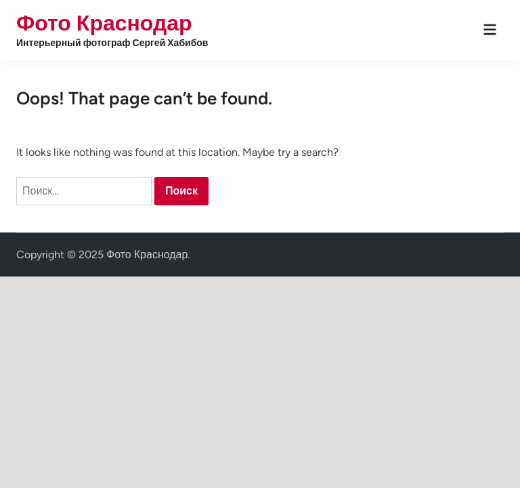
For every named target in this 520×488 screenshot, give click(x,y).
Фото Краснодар (104, 23)
